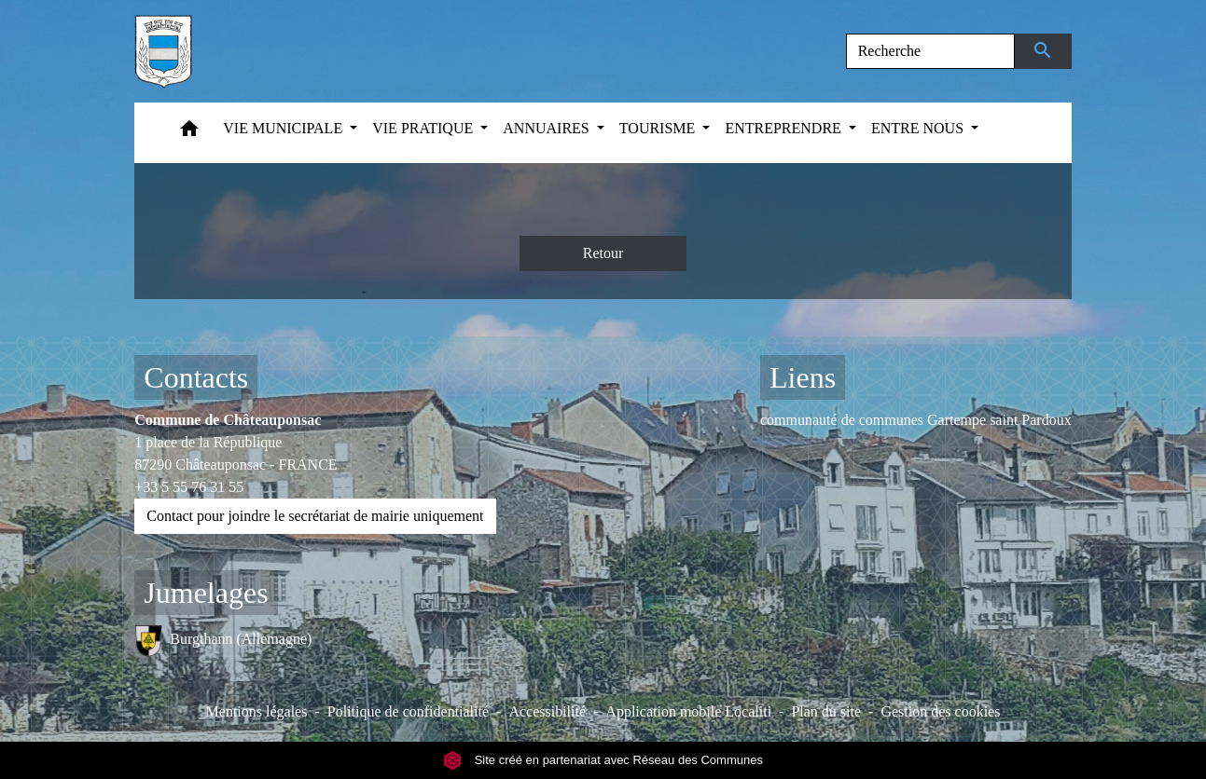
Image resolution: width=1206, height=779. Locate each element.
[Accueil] (163, 51)
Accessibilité (547, 711)
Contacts (196, 377)
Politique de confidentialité (408, 711)
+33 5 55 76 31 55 (188, 487)
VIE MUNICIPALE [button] (284, 128)
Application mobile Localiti (688, 711)
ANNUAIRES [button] (547, 128)
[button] (189, 133)
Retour (603, 253)
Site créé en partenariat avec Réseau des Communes (603, 760)
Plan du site (826, 711)
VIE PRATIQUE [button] (424, 128)
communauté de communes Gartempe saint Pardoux (916, 420)
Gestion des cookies (940, 711)
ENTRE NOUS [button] (919, 128)
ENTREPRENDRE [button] (784, 128)
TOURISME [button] (659, 128)
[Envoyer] (1043, 51)
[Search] (931, 51)
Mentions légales (257, 711)
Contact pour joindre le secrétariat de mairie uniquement (314, 516)
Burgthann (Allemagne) (223, 640)
